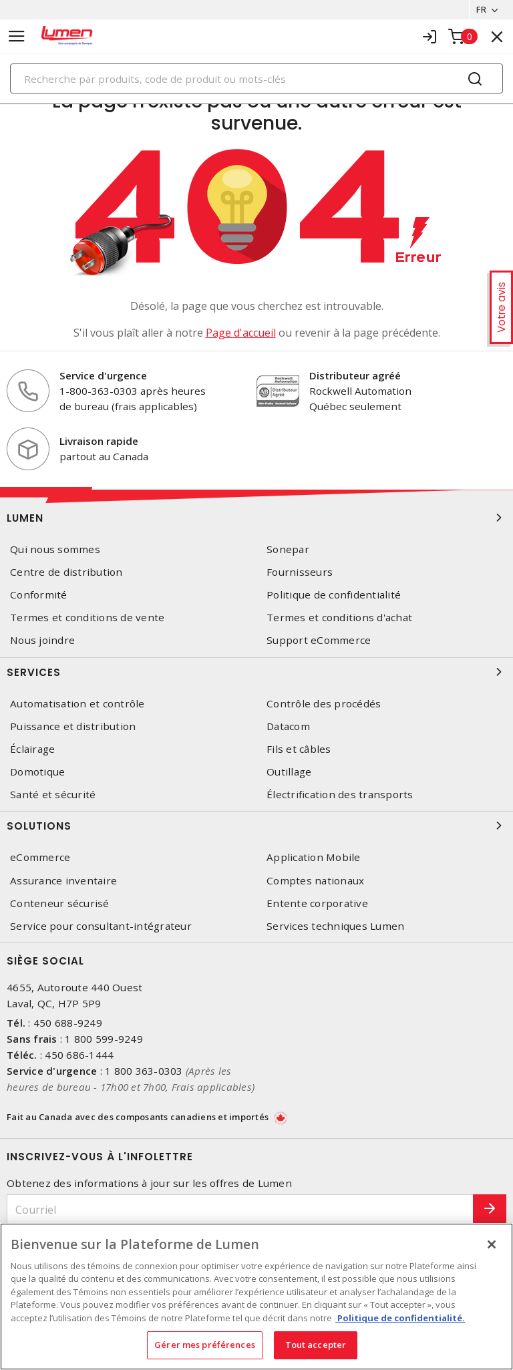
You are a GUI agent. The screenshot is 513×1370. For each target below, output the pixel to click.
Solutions (256, 825)
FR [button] (481, 9)
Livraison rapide (98, 441)
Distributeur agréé (355, 375)
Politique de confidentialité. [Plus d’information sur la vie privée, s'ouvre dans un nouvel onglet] (400, 1318)
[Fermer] (491, 1244)
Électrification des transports (340, 794)
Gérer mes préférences (204, 1345)
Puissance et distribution (73, 726)
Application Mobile (314, 857)
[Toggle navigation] (17, 36)
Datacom (288, 726)
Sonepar (288, 549)
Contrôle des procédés (324, 703)
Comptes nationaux (315, 880)
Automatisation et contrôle (77, 703)
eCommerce (40, 857)
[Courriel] (240, 1209)
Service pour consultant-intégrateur (101, 926)
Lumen (256, 517)
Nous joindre (42, 640)
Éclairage (32, 749)
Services (256, 672)
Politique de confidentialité (334, 594)
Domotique (37, 771)
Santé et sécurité (53, 794)
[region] (256, 1296)
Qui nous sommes (55, 549)
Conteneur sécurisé (60, 903)
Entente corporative (317, 903)
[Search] (256, 78)
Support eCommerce (319, 640)
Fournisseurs (300, 572)
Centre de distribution (66, 572)
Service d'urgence (103, 375)
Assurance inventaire (63, 880)
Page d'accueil (241, 332)
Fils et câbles (299, 749)
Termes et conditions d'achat (339, 617)
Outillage (289, 771)
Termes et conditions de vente (87, 617)
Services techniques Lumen (335, 926)
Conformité (38, 594)
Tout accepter (316, 1345)
